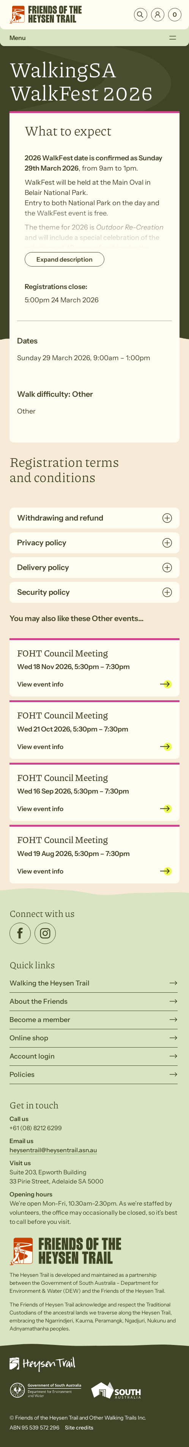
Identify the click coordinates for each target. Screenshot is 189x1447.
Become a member (39, 1020)
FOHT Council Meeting (62, 652)
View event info (40, 684)
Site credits (79, 1427)
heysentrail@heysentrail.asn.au (53, 1150)
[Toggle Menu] (172, 37)
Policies (22, 1074)
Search (140, 14)
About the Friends (38, 1001)
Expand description (64, 259)
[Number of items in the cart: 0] (174, 14)
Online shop (28, 1038)
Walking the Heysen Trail (49, 983)
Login (157, 14)
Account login (32, 1056)
